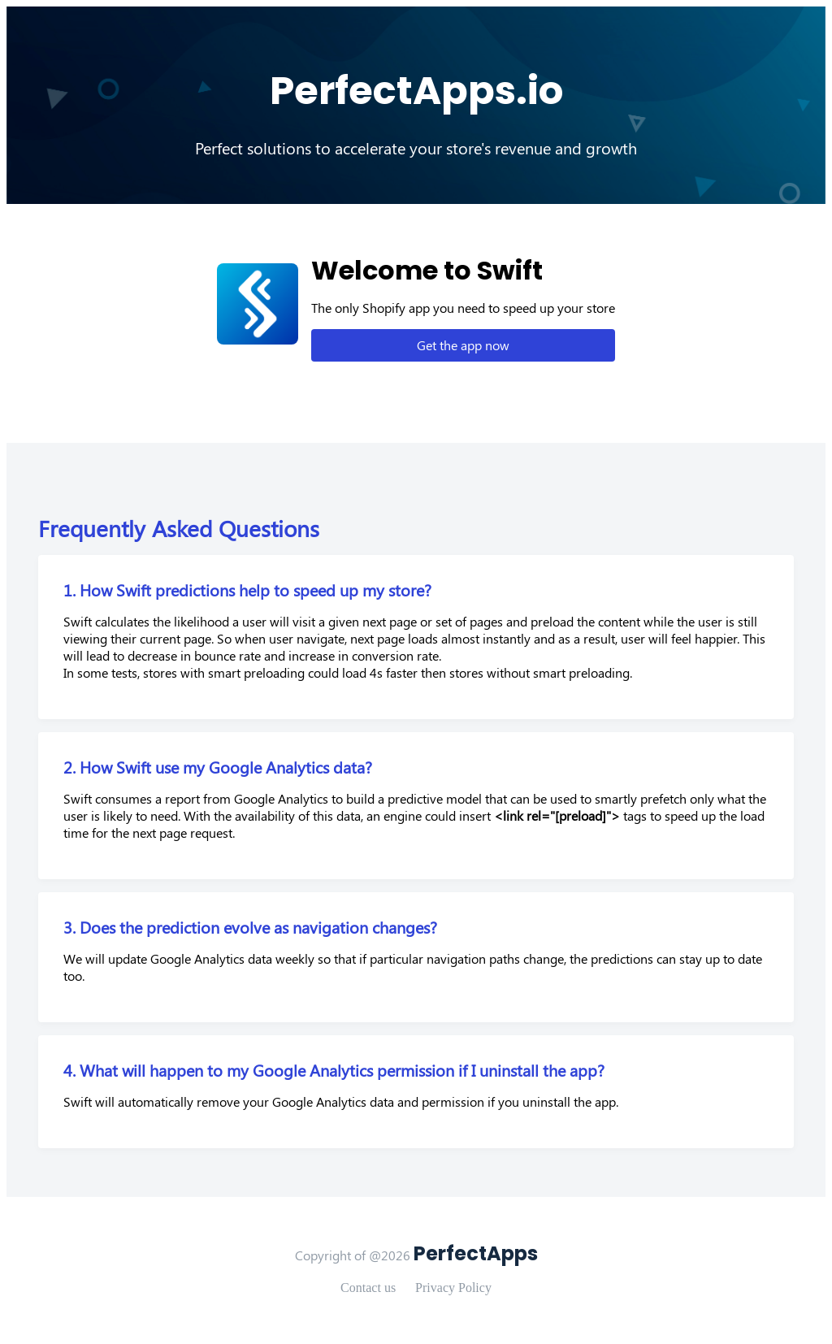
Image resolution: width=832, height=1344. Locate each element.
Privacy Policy (453, 1287)
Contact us (368, 1287)
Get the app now (463, 344)
